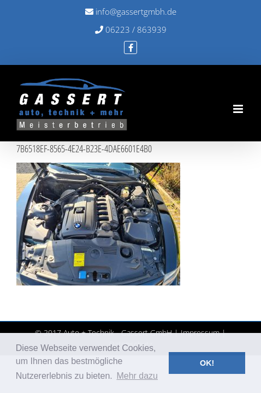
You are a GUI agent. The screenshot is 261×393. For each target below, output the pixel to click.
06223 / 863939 (131, 29)
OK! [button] (207, 363)
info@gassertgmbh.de (130, 11)
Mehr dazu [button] (137, 375)
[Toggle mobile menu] (239, 109)
